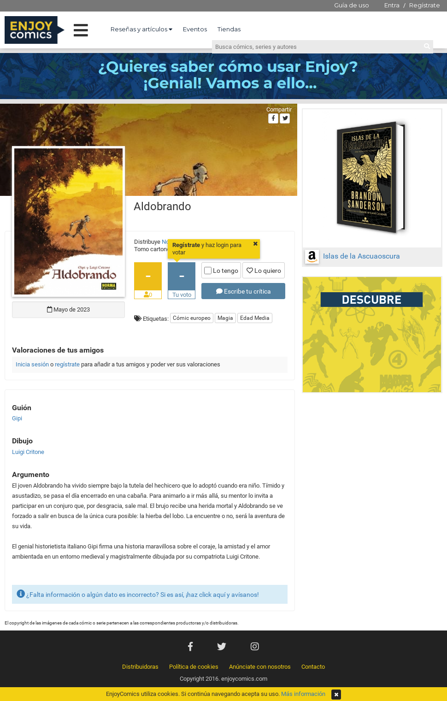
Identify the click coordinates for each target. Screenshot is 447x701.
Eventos (195, 29)
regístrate (67, 364)
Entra (392, 5)
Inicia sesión (32, 364)
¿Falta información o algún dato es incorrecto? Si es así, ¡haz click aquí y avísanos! (138, 593)
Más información (303, 693)
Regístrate (424, 5)
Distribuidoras (140, 666)
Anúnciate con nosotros (260, 666)
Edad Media (255, 318)
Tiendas (229, 29)
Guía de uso (351, 5)
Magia (225, 318)
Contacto (313, 666)
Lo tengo (221, 270)
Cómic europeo (192, 318)
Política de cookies (193, 666)
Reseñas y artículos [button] (141, 29)
